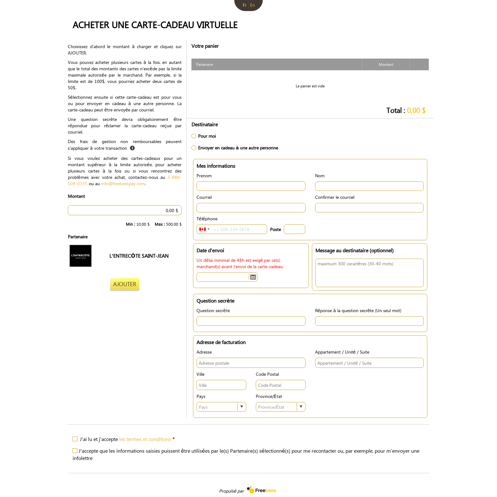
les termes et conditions (145, 439)
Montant (76, 196)
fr (245, 5)
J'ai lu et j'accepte (127, 439)
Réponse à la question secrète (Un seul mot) (358, 310)
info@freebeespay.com (123, 183)
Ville (200, 374)
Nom (320, 175)
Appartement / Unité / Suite (342, 352)
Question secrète (213, 310)
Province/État (269, 396)
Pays (201, 396)
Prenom (204, 175)
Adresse (204, 352)
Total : (406, 110)
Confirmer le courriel (334, 197)
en (252, 5)
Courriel (204, 197)
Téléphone (207, 218)
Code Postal (267, 374)
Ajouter (124, 283)
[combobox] (204, 229)
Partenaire (77, 236)
